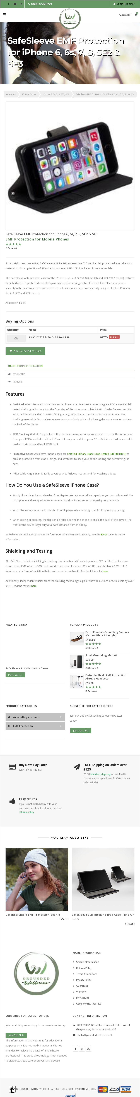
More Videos (15, 675)
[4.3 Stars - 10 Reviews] (106, 666)
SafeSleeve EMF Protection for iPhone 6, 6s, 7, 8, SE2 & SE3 (52, 234)
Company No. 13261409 (88, 1003)
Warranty (16, 373)
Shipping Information (87, 962)
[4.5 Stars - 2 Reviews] (107, 689)
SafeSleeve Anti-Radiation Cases (27, 668)
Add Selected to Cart (25, 351)
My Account (82, 997)
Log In (120, 3)
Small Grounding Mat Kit (101, 655)
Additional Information (25, 366)
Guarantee (82, 985)
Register (129, 3)
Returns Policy (84, 968)
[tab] (70, 366)
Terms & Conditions (86, 974)
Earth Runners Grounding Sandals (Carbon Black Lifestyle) (107, 633)
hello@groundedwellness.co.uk (95, 1035)
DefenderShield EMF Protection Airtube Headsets (105, 676)
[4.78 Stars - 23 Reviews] (107, 646)
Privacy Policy (83, 979)
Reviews (15, 381)
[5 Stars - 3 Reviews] (70, 246)
